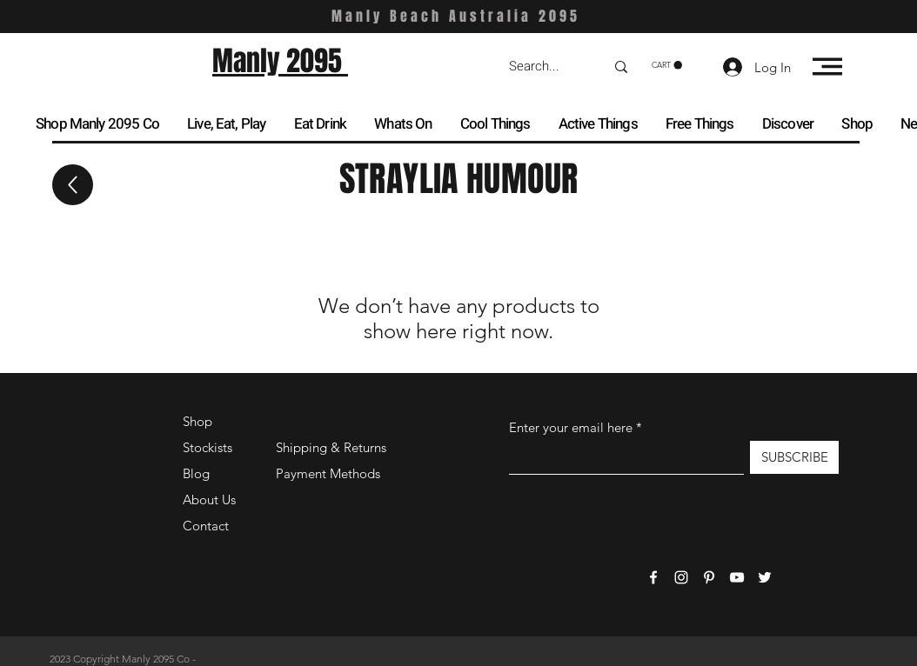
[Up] (72, 184)
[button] (667, 65)
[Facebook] (653, 577)
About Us (209, 499)
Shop (197, 421)
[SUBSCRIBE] (794, 457)
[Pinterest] (709, 577)
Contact (206, 525)
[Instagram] (681, 577)
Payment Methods (330, 473)
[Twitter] (764, 577)
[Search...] (544, 66)
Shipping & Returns (331, 447)
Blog (196, 473)
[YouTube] (737, 577)
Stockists (207, 447)
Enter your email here (571, 427)
